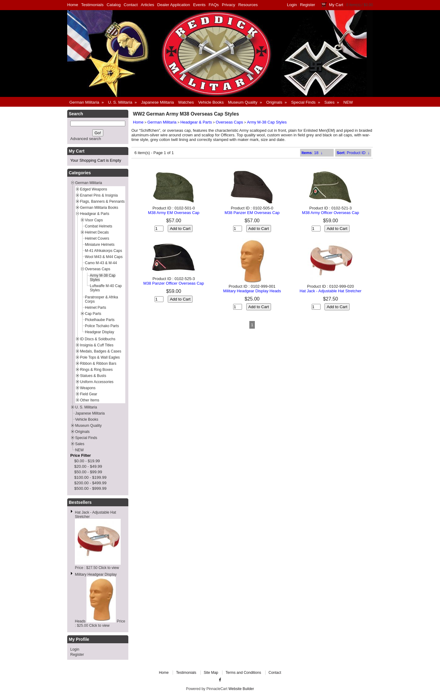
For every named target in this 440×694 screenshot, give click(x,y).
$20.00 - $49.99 (88, 466)
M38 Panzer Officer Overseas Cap (173, 283)
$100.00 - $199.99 (90, 477)
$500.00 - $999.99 (90, 488)
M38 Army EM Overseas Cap (173, 212)
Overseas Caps (229, 122)
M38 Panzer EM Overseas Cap (252, 212)
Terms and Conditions (243, 672)
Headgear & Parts (196, 122)
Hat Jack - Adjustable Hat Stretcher (330, 291)
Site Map (211, 672)
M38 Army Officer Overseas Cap (330, 212)
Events (199, 4)
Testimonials (92, 4)
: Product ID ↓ (353, 152)
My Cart (336, 4)
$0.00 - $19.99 (87, 461)
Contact (131, 4)
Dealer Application (173, 4)
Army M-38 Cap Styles (267, 122)
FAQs (214, 4)
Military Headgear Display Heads (252, 291)
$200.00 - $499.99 (90, 483)
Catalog (114, 4)
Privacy (228, 4)
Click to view (108, 568)
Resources (248, 4)
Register (307, 4)
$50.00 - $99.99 (88, 472)
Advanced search (85, 138)
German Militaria (161, 122)
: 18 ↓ (312, 152)
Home (72, 4)
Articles (147, 4)
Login (292, 4)
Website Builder (241, 689)
